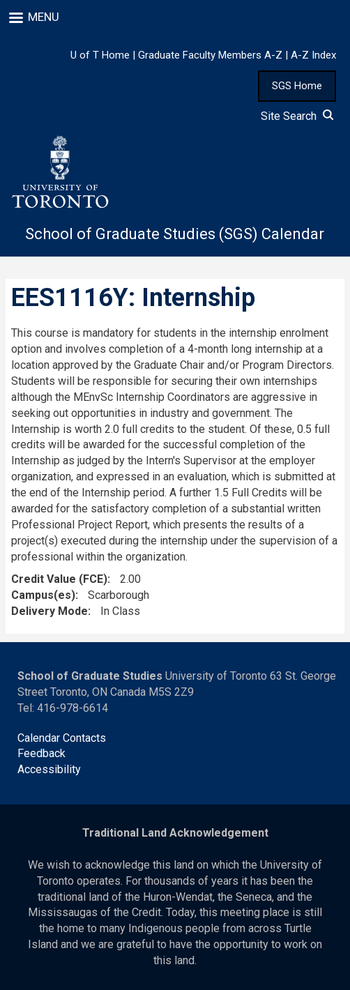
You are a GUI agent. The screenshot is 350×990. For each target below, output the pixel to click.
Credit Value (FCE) (59, 579)
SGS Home (297, 85)
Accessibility (49, 769)
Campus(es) (43, 595)
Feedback (41, 753)
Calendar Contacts (61, 738)
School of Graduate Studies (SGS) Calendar (174, 234)
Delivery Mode (49, 611)
